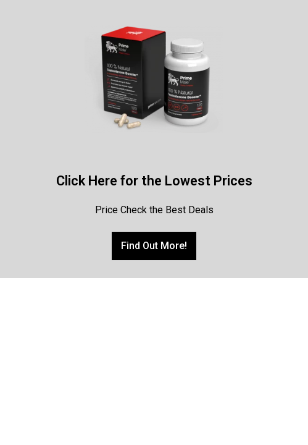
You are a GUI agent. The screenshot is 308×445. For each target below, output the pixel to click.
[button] (154, 246)
